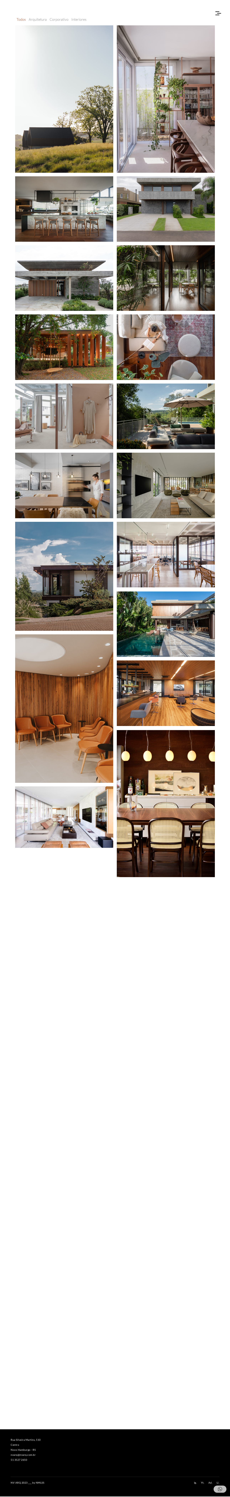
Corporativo (59, 20)
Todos (21, 20)
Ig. (195, 1483)
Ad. (210, 1483)
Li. (218, 1483)
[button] (220, 1489)
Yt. (202, 1483)
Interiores (78, 20)
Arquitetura (38, 20)
